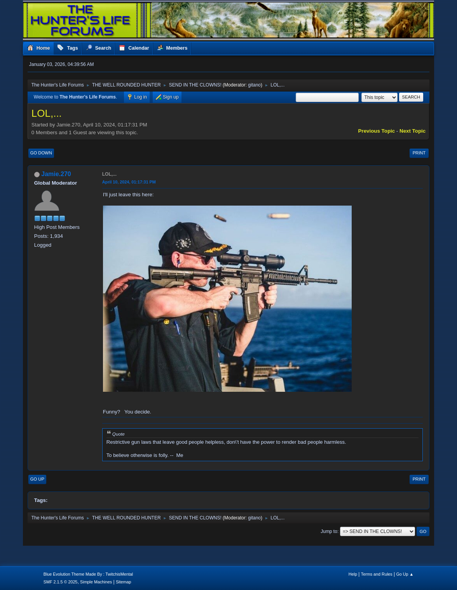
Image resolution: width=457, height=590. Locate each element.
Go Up (37, 479)
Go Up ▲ (404, 574)
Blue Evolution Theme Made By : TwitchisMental (88, 574)
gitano (254, 85)
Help (353, 574)
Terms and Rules (376, 574)
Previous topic (376, 131)
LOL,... (109, 174)
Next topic (412, 131)
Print (419, 153)
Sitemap (123, 582)
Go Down (41, 153)
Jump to (329, 531)
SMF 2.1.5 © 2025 (61, 582)
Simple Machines (96, 582)
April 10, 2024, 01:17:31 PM (129, 182)
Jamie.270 (56, 174)
